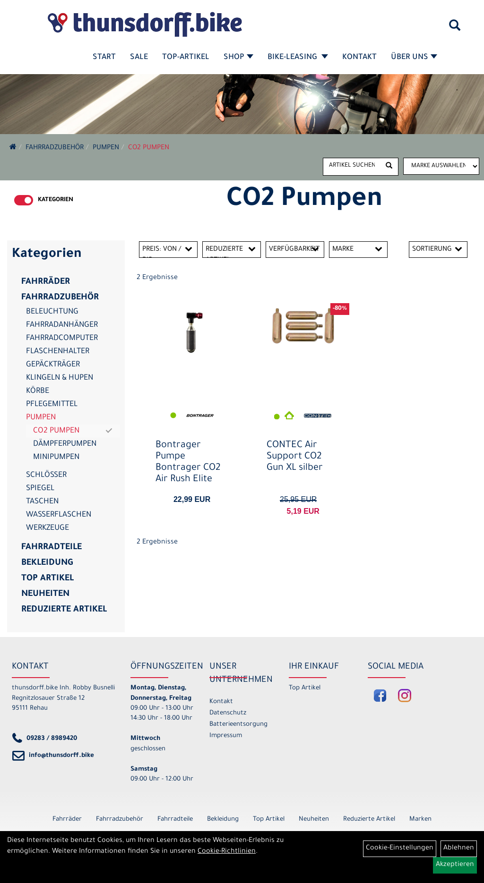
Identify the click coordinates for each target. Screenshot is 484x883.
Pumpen (106, 148)
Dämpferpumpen (64, 444)
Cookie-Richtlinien (227, 852)
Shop (238, 57)
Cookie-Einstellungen (399, 848)
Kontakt (359, 57)
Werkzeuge (47, 528)
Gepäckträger (53, 365)
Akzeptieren (455, 865)
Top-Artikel (185, 57)
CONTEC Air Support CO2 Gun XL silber (295, 457)
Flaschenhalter (57, 352)
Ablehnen (458, 848)
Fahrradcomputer (62, 338)
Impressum (225, 735)
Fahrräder (45, 282)
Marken (420, 819)
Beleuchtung (52, 312)
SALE (139, 57)
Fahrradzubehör (55, 148)
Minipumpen (56, 457)
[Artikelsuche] (454, 28)
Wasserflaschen (58, 515)
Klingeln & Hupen (59, 378)
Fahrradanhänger (62, 325)
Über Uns (414, 57)
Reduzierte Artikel (64, 610)
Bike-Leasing (298, 57)
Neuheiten (45, 594)
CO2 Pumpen (148, 148)
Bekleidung (47, 563)
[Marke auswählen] (441, 166)
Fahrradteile (51, 547)
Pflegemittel (52, 404)
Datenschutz (227, 713)
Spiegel (40, 488)
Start (104, 57)
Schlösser (46, 475)
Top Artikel (47, 579)
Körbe (37, 391)
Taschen (42, 502)
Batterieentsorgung (238, 724)
